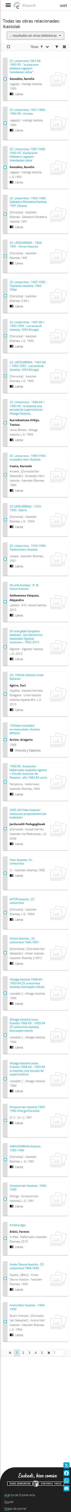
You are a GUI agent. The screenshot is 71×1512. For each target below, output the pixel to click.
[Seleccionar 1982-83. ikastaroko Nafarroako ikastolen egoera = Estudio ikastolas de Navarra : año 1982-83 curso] (5, 782)
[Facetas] (57, 47)
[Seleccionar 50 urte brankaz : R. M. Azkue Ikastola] (5, 602)
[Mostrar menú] (8, 5)
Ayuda (8, 1501)
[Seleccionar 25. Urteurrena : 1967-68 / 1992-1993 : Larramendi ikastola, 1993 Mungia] (5, 336)
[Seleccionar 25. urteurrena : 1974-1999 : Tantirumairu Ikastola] (5, 559)
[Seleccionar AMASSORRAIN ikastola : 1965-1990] (5, 1159)
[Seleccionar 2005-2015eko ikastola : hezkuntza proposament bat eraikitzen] (5, 828)
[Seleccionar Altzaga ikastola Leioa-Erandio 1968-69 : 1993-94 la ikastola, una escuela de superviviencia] (5, 1079)
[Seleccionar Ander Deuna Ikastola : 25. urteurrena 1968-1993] (5, 1278)
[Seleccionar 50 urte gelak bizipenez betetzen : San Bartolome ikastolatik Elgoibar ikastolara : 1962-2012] (5, 647)
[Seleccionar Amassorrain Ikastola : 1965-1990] (5, 1199)
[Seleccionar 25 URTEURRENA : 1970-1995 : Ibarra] (5, 520)
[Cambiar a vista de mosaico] (64, 47)
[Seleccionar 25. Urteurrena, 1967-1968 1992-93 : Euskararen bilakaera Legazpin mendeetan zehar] (5, 167)
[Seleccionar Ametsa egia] (5, 1238)
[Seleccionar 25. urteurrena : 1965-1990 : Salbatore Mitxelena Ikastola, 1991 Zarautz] (5, 214)
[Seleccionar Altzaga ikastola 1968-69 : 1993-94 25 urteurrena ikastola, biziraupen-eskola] (5, 993)
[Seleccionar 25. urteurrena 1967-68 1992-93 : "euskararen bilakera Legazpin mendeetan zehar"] (5, 79)
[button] (48, 1353)
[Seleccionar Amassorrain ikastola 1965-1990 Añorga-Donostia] (5, 1120)
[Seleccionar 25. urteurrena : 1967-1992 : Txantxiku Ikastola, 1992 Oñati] (5, 296)
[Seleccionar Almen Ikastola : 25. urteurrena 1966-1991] (5, 952)
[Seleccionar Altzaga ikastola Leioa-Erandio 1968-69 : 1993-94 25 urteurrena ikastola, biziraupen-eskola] (5, 1035)
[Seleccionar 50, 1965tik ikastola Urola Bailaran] (5, 694)
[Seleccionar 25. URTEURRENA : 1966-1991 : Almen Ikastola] (5, 256)
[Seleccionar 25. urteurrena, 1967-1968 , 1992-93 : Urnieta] (5, 123)
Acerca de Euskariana (19, 1495)
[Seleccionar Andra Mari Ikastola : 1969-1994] (5, 1321)
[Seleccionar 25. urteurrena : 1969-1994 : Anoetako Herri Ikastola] (5, 475)
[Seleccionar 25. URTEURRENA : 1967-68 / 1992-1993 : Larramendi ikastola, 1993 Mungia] (5, 376)
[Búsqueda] (39, 5)
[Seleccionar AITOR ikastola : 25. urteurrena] (5, 912)
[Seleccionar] (8, 46)
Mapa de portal (15, 1508)
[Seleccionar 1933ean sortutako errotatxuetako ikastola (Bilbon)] (5, 739)
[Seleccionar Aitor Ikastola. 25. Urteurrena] (5, 873)
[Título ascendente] (39, 47)
